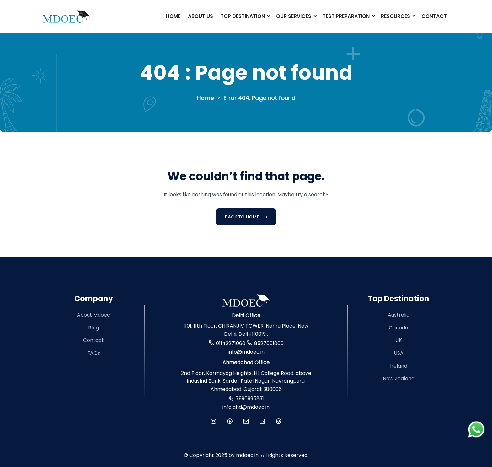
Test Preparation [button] (346, 16)
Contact (434, 16)
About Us (200, 16)
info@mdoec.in (246, 351)
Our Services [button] (293, 16)
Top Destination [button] (243, 16)
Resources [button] (395, 16)
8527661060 (269, 343)
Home (173, 16)
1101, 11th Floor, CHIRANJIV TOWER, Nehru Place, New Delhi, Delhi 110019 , (246, 330)
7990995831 (250, 398)
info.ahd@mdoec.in (246, 407)
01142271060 (230, 343)
